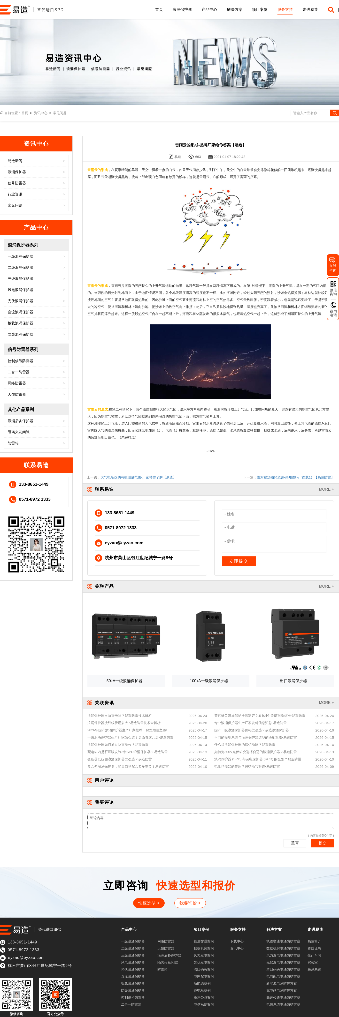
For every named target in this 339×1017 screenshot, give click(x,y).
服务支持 (285, 9)
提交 (322, 843)
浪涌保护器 (182, 9)
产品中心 (209, 9)
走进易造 (310, 9)
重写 (295, 843)
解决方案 (234, 9)
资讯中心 (40, 113)
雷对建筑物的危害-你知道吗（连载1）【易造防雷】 (295, 477)
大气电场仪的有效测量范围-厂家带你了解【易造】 (138, 477)
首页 (159, 9)
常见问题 (60, 113)
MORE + (326, 489)
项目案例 (260, 9)
